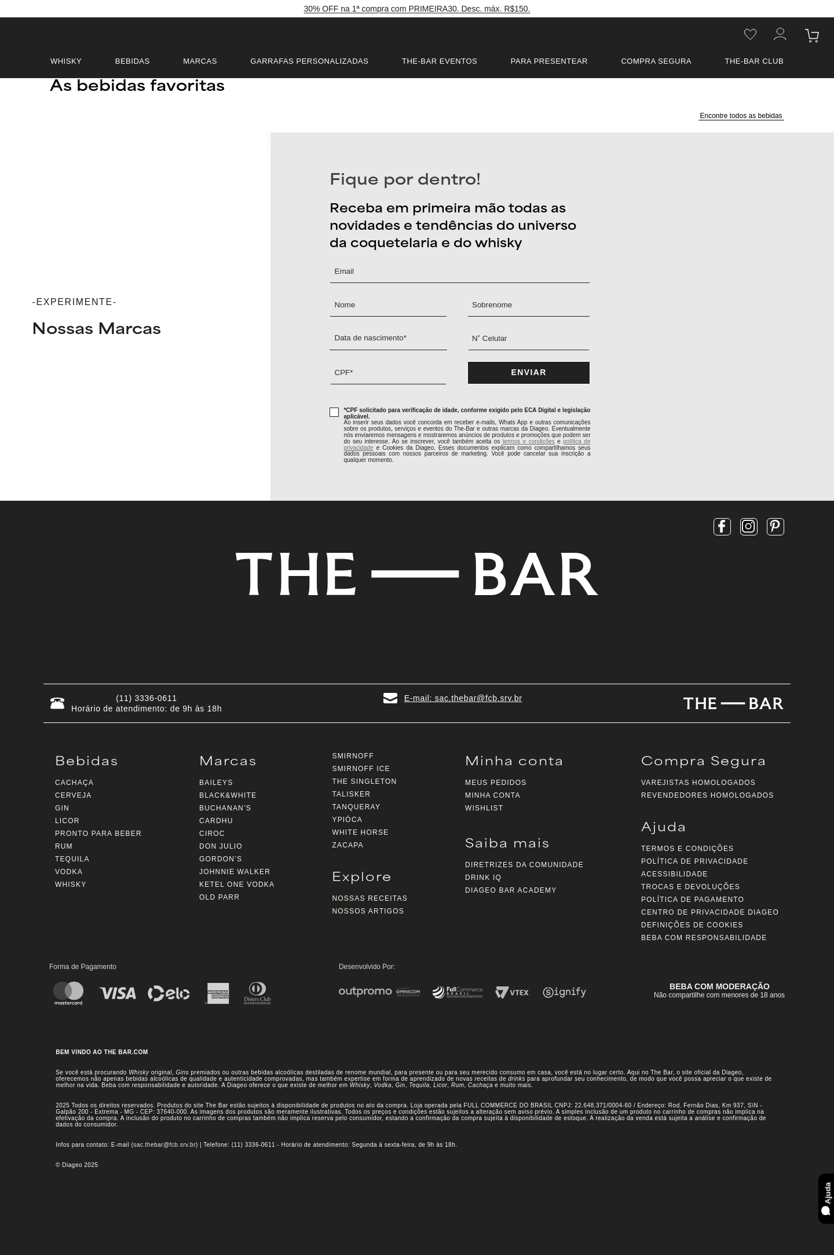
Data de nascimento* (371, 338)
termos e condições (529, 441)
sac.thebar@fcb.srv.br (164, 1145)
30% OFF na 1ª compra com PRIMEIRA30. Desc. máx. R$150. (416, 9)
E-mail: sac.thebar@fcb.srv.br (463, 698)
